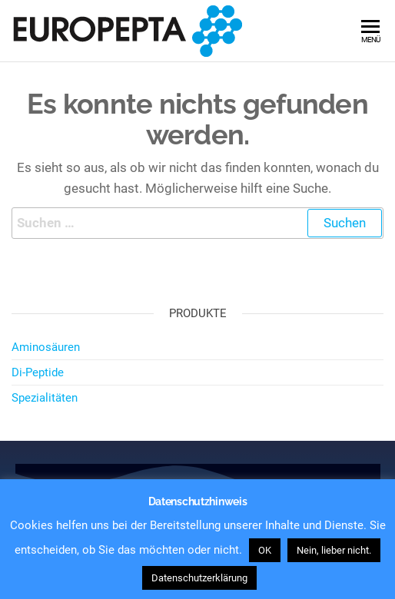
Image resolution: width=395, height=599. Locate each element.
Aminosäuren (46, 347)
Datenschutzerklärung (199, 578)
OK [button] (264, 550)
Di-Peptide (38, 372)
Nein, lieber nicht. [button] (334, 550)
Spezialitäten (45, 398)
